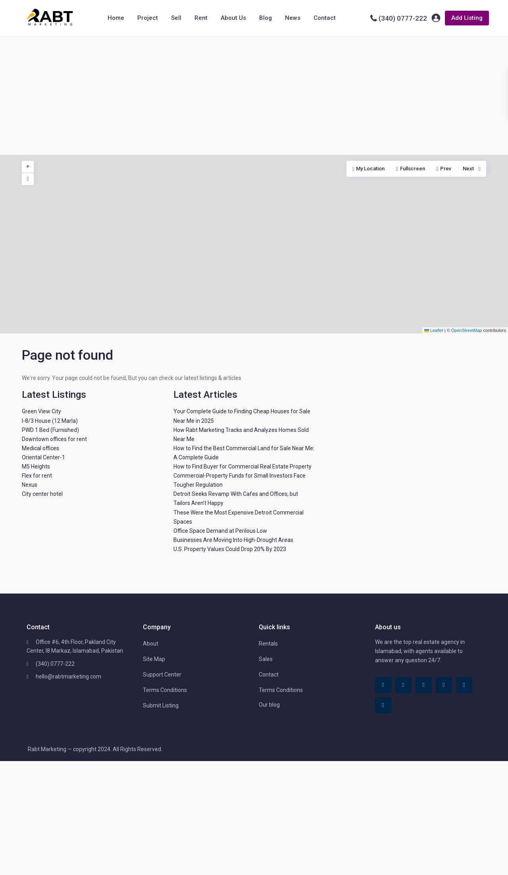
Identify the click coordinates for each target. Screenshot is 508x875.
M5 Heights (36, 466)
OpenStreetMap (466, 330)
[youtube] (464, 685)
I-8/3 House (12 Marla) (50, 421)
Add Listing (467, 17)
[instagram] (383, 705)
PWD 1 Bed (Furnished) (50, 430)
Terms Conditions (165, 690)
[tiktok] (403, 685)
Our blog (269, 705)
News (292, 17)
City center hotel (42, 494)
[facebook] (383, 685)
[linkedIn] (424, 685)
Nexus (29, 485)
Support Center (162, 674)
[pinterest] (444, 685)
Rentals (268, 643)
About (150, 643)
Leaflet (433, 330)
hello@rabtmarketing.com (68, 676)
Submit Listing (161, 705)
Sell (176, 17)
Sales (266, 659)
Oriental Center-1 (43, 457)
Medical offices (40, 448)
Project (147, 17)
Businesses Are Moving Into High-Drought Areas (233, 540)
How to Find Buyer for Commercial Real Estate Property (242, 466)
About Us (233, 17)
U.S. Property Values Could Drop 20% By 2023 (229, 549)
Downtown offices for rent (54, 439)
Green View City (41, 411)
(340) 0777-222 (403, 18)
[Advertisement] (254, 95)
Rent (201, 17)
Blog (265, 17)
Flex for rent (37, 475)
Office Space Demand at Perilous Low (220, 531)
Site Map (154, 659)
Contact (325, 17)
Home (116, 17)
